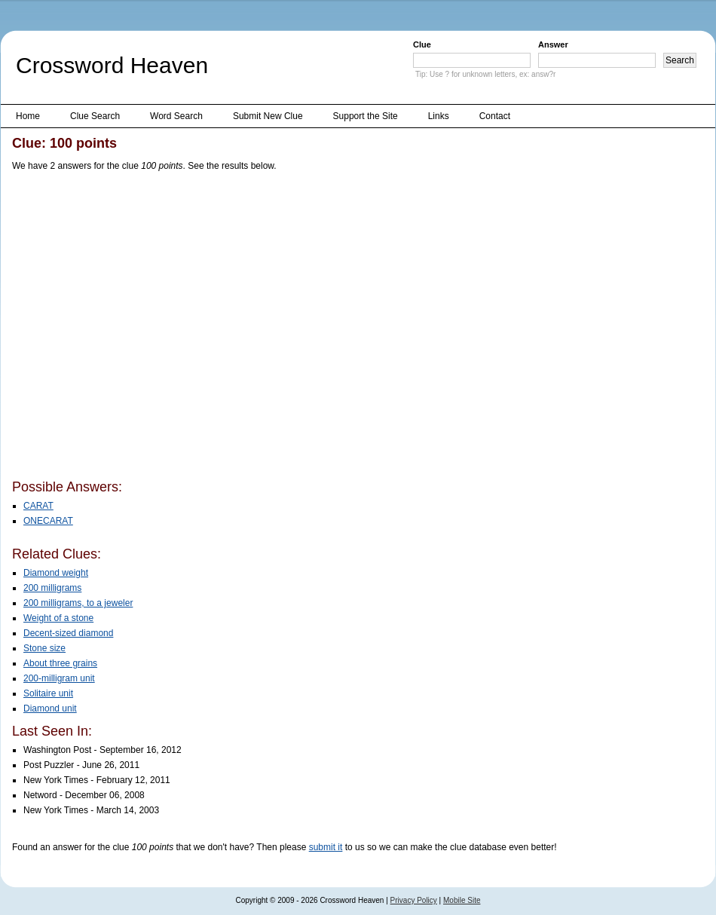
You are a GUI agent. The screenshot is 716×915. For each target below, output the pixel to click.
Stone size (44, 648)
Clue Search (95, 116)
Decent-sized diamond (68, 633)
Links (438, 116)
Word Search (176, 116)
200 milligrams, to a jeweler (78, 603)
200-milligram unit (59, 678)
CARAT (38, 505)
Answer (553, 44)
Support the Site (365, 116)
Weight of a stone (58, 618)
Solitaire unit (48, 693)
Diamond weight (55, 573)
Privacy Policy (413, 900)
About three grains (60, 663)
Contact (494, 116)
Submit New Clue (268, 116)
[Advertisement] (142, 328)
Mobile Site (461, 900)
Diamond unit (50, 708)
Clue (422, 44)
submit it (326, 847)
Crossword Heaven (112, 65)
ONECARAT (48, 521)
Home (28, 116)
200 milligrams (52, 588)
